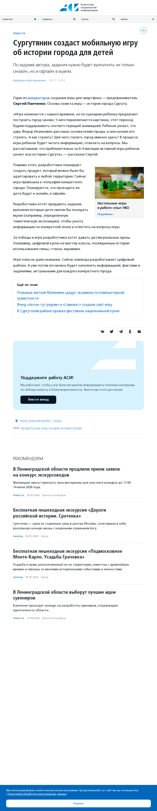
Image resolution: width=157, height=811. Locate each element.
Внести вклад (38, 400)
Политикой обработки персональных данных (37, 794)
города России (30, 428)
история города (71, 428)
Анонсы (18, 536)
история (54, 428)
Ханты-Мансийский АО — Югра (40, 421)
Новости (19, 33)
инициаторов (39, 98)
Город (44, 536)
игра (44, 428)
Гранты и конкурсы (54, 495)
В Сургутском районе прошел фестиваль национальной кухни (68, 311)
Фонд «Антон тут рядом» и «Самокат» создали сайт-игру (64, 304)
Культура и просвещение (29, 80)
